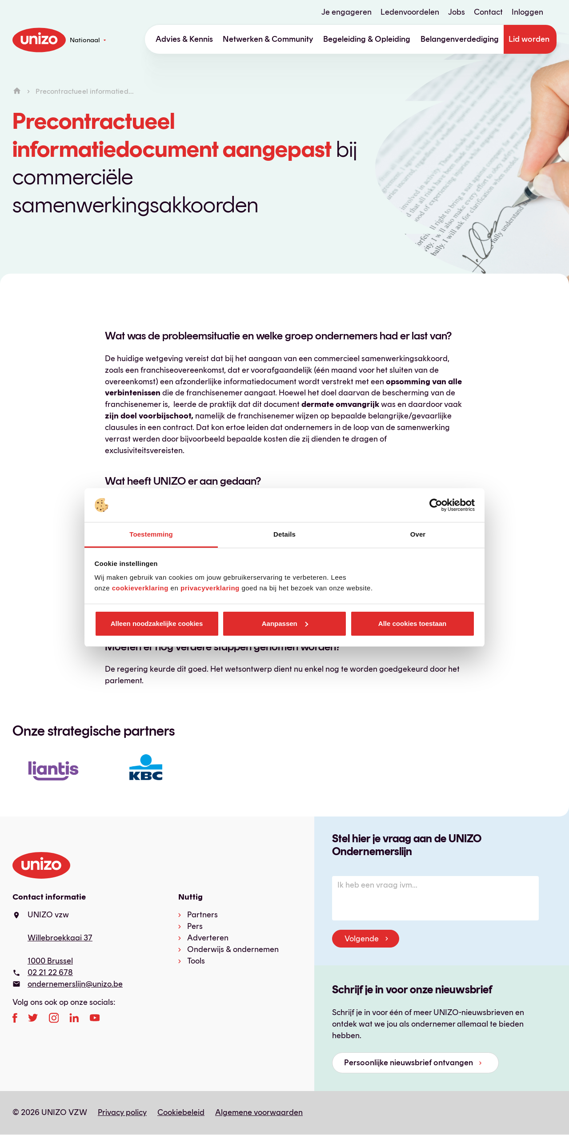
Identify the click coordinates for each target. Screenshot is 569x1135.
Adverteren (207, 938)
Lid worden (529, 39)
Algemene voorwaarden (259, 1112)
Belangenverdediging (460, 39)
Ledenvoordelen (410, 12)
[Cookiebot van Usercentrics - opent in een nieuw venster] (436, 505)
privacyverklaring (210, 588)
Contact (488, 12)
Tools (196, 961)
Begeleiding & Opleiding (366, 39)
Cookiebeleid (180, 1112)
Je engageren (346, 12)
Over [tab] (418, 534)
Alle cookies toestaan (412, 623)
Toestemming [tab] (151, 534)
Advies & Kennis (184, 39)
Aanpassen (285, 623)
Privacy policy (122, 1112)
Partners (202, 915)
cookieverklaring (140, 588)
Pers (195, 926)
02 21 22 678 (50, 972)
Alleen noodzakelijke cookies (157, 623)
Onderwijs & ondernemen (233, 949)
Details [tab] (284, 534)
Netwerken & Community (268, 39)
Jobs (456, 12)
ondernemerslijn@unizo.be (75, 984)
